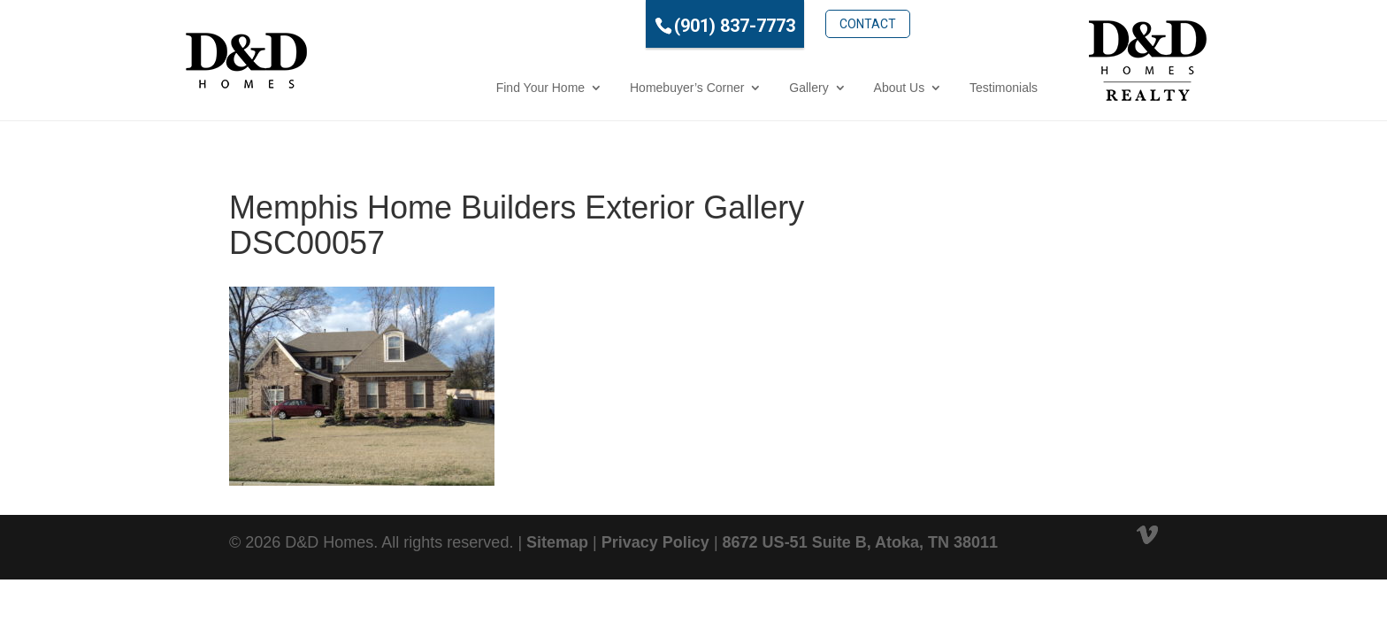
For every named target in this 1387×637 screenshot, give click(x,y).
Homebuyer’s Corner (608, 88)
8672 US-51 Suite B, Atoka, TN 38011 (860, 542)
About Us (821, 88)
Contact (789, 24)
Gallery (729, 88)
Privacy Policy (655, 542)
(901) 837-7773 (655, 25)
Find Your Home (462, 88)
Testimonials (925, 88)
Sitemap (557, 542)
